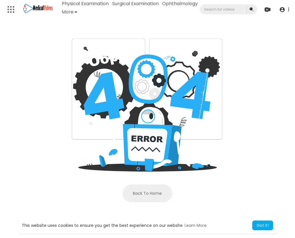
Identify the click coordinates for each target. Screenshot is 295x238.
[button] (284, 9)
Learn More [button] (196, 225)
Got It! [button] (263, 225)
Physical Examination (85, 3)
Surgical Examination (135, 3)
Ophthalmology (180, 3)
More (69, 12)
